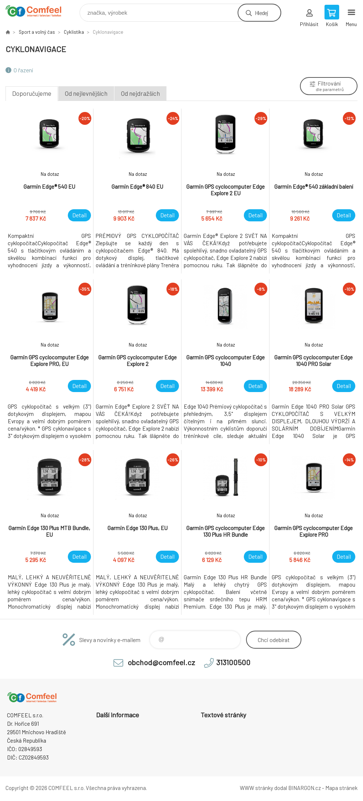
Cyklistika (74, 32)
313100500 (233, 662)
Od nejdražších (140, 93)
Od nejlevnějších (86, 93)
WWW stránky (256, 787)
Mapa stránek (341, 787)
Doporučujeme (31, 93)
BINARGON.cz (304, 787)
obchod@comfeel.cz (161, 662)
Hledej (261, 12)
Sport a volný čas (37, 32)
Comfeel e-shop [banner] (38, 11)
